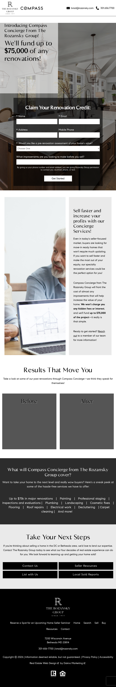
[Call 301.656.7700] (105, 8)
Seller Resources (86, 566)
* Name (20, 116)
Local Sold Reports (86, 574)
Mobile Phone (66, 129)
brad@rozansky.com (66, 648)
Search (87, 622)
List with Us (30, 574)
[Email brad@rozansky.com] (80, 8)
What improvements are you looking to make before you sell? (50, 156)
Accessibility (106, 657)
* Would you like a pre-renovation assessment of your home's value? (54, 143)
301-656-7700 (45, 648)
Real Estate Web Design (44, 663)
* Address (22, 129)
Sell (96, 622)
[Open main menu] (5, 19)
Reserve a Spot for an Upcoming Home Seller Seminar (40, 622)
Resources (52, 629)
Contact (65, 629)
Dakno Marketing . (75, 663)
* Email (63, 116)
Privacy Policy (89, 657)
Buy (104, 622)
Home (77, 622)
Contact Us (30, 566)
